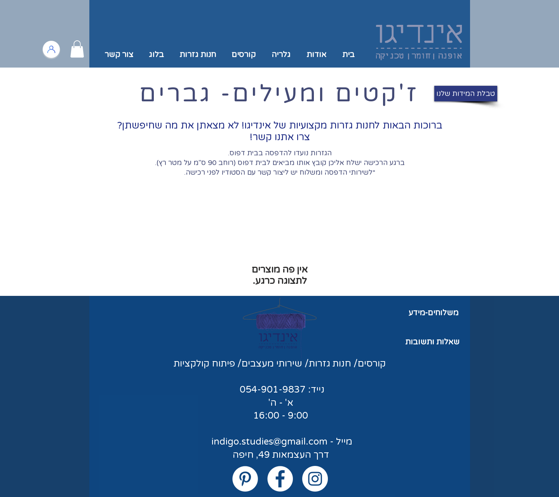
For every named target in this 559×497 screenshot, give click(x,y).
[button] (77, 48)
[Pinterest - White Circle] (245, 479)
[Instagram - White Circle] (315, 479)
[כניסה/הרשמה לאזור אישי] (51, 49)
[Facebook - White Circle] (280, 479)
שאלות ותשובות (432, 342)
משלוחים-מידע (433, 313)
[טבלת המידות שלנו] (465, 93)
